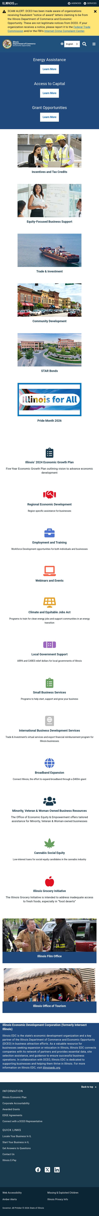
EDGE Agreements (12, 1115)
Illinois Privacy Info (57, 1199)
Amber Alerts (9, 1199)
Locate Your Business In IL (16, 1136)
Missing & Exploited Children (62, 1192)
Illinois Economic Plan (14, 1097)
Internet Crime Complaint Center (64, 31)
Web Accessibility (12, 1192)
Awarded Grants (11, 1109)
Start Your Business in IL (15, 1142)
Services (90, 3)
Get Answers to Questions (16, 1148)
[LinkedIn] (57, 1170)
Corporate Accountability (15, 1103)
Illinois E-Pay (9, 1160)
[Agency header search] (84, 44)
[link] (38, 1170)
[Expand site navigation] (94, 44)
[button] (49, 69)
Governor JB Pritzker (12, 1208)
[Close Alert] (95, 12)
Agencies (74, 3)
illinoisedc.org (51, 1067)
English (69, 44)
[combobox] (72, 44)
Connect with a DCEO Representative (22, 1121)
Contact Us (8, 1154)
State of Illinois (37, 1208)
